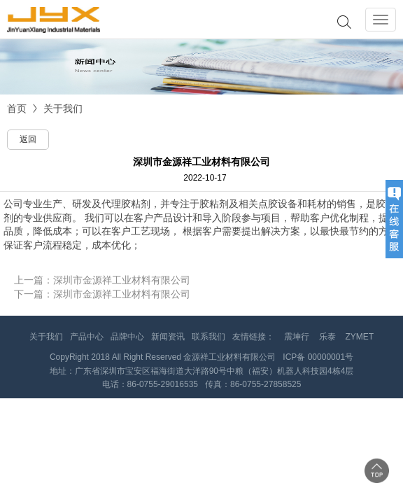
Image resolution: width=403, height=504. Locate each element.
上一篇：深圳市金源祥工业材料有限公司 (102, 280)
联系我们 (208, 337)
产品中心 (87, 337)
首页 (17, 108)
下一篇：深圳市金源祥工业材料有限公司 (102, 294)
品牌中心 (127, 337)
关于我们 (63, 108)
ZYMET (360, 337)
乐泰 (327, 337)
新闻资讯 (168, 337)
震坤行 (296, 337)
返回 (28, 139)
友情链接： (253, 337)
